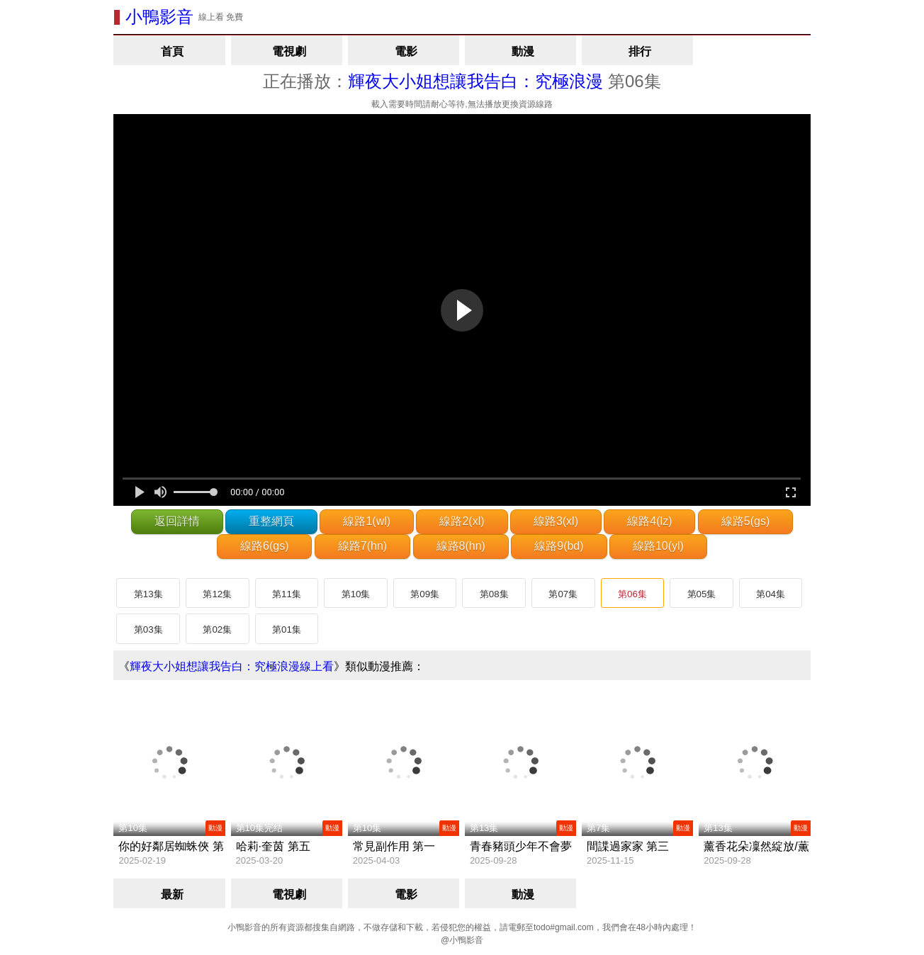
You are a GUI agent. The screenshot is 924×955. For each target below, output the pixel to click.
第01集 (286, 629)
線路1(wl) (366, 521)
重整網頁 (271, 521)
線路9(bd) (558, 546)
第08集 (494, 594)
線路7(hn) (362, 546)
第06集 (632, 594)
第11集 (286, 594)
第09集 (424, 594)
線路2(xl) (461, 521)
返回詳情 (177, 521)
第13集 (148, 594)
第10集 (356, 594)
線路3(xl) (556, 521)
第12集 (217, 594)
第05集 (701, 594)
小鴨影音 (159, 16)
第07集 (563, 594)
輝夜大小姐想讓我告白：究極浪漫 (475, 81)
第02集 (217, 629)
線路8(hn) (460, 546)
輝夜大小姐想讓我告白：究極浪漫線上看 (232, 666)
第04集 (770, 594)
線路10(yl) (658, 546)
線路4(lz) (649, 521)
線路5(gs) (745, 521)
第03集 (148, 629)
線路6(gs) (264, 546)
